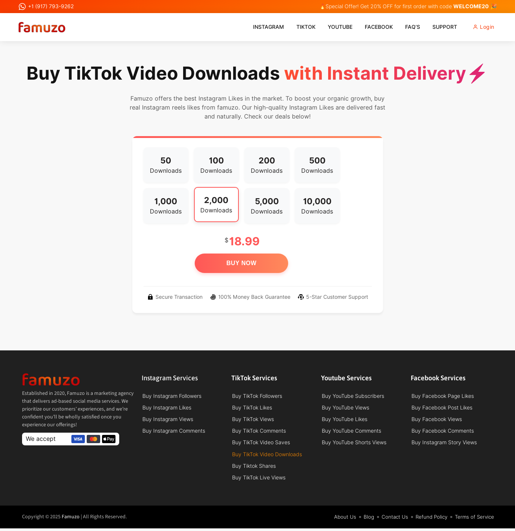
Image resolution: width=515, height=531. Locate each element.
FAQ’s (406, 27)
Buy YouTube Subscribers (353, 396)
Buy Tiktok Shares (254, 468)
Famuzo (71, 519)
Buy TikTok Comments (259, 432)
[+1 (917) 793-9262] (22, 6)
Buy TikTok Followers (257, 396)
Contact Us (390, 519)
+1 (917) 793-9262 (51, 6)
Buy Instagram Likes (166, 408)
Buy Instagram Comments (173, 432)
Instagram (262, 27)
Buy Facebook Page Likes (442, 396)
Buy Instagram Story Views (444, 444)
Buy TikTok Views (253, 420)
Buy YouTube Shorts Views (354, 444)
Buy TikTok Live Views (259, 480)
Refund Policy (428, 519)
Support (438, 27)
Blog (364, 519)
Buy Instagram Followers (171, 396)
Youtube (333, 27)
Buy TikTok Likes (252, 408)
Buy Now (241, 263)
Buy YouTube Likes (344, 420)
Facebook (372, 27)
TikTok (299, 27)
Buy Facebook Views (436, 420)
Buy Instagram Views (167, 420)
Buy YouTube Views (345, 408)
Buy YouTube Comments (351, 432)
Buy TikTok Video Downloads (267, 456)
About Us (340, 519)
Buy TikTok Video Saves (261, 444)
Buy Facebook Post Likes (441, 408)
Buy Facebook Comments (442, 432)
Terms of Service (473, 519)
